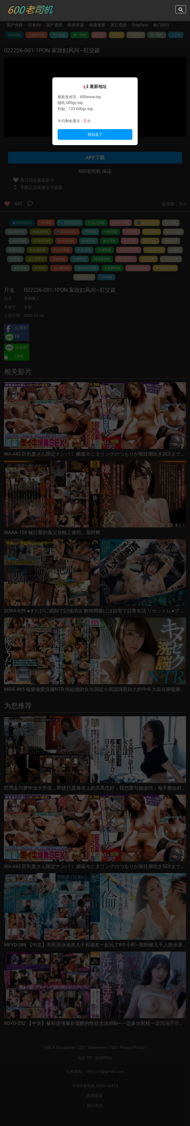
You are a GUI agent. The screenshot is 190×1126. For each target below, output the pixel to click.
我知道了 (95, 134)
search (180, 9)
